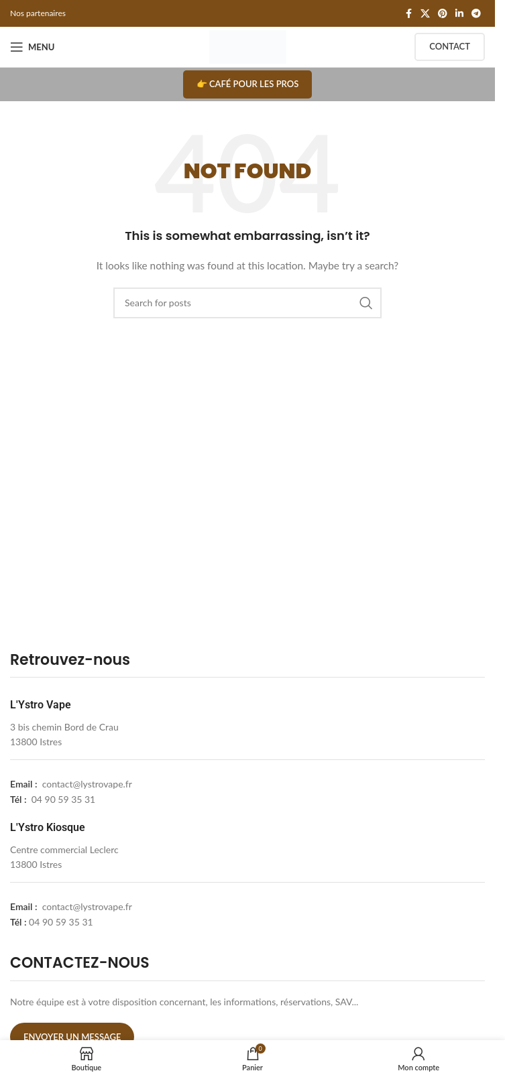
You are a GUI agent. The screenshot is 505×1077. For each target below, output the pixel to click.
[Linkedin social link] (459, 14)
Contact (449, 46)
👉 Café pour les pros (248, 83)
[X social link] (425, 14)
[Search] (247, 303)
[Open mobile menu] (32, 47)
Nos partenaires (38, 13)
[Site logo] (247, 46)
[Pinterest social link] (442, 14)
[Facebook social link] (408, 14)
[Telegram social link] (476, 14)
